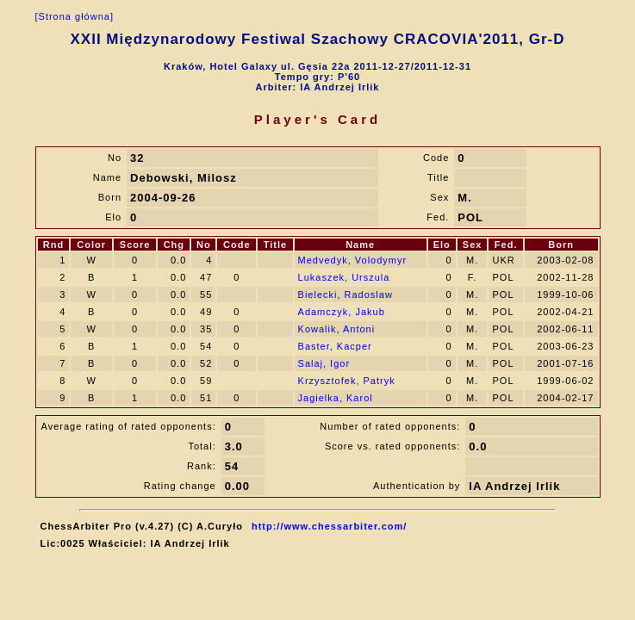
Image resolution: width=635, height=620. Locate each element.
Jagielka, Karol (335, 398)
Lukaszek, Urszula (344, 277)
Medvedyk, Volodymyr (353, 260)
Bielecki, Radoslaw (345, 294)
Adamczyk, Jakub (341, 312)
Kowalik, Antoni (337, 329)
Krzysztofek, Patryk (346, 380)
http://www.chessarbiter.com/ (329, 526)
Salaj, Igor (324, 363)
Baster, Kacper (335, 346)
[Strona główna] (74, 16)
